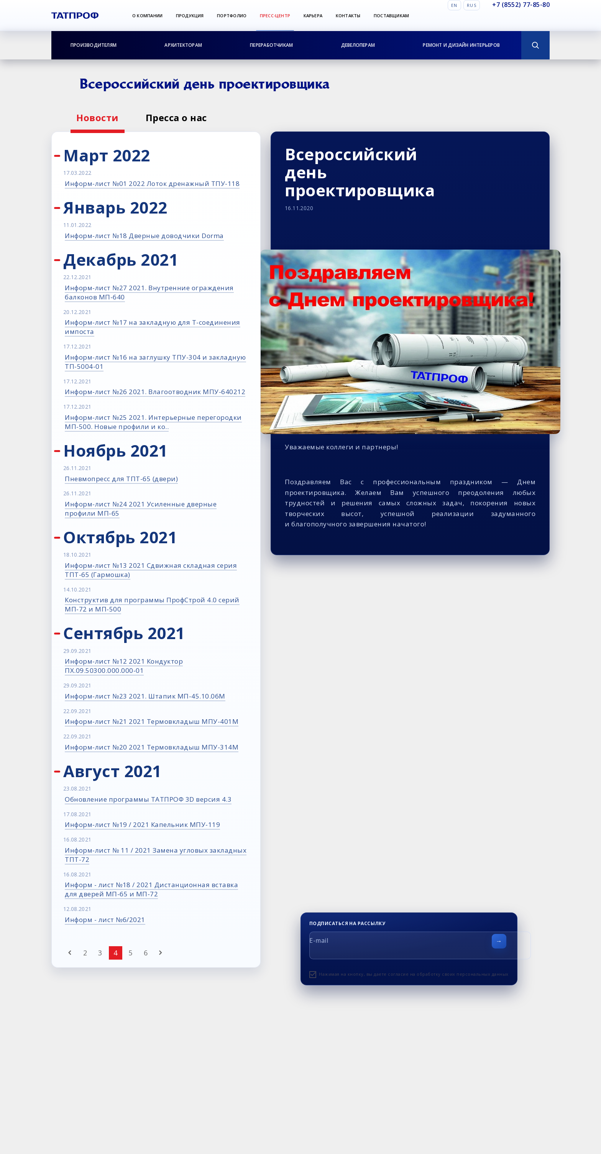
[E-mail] (420, 945)
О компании (147, 15)
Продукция (190, 15)
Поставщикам (391, 15)
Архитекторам (183, 45)
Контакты (348, 15)
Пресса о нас (176, 117)
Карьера (313, 15)
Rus (471, 5)
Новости (97, 117)
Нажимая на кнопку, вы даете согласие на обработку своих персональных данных (414, 974)
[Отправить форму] (499, 941)
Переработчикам (271, 45)
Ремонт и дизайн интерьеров (461, 45)
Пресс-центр (275, 15)
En (454, 5)
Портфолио (231, 15)
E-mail (318, 940)
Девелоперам (358, 45)
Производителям (94, 45)
